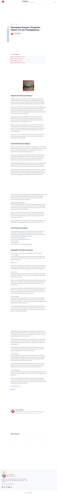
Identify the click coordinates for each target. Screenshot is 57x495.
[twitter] (8, 32)
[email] (8, 41)
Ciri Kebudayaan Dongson (16, 60)
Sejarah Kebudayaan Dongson (17, 58)
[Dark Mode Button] (54, 1)
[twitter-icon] (4, 487)
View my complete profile (8, 484)
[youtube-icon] (9, 487)
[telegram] (8, 37)
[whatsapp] (8, 34)
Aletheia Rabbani (10, 474)
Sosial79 (25, 1)
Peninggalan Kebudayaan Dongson (18, 62)
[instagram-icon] (7, 487)
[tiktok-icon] (11, 487)
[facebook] (8, 30)
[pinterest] (8, 39)
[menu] (3, 2)
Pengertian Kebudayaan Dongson (18, 56)
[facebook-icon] (2, 487)
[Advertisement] (28, 13)
